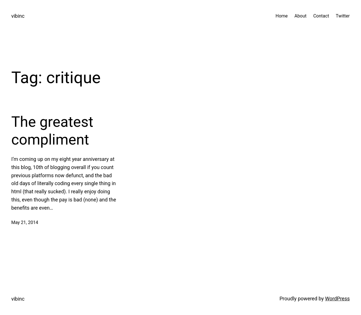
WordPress (337, 298)
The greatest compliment (52, 130)
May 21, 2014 (24, 222)
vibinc (18, 16)
